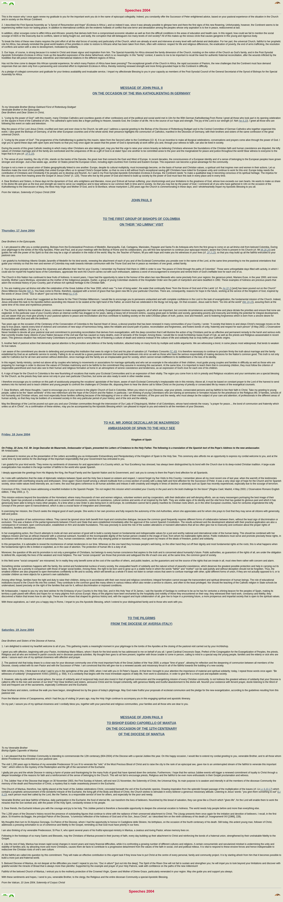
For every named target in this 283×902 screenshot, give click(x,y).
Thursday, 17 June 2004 (18, 230)
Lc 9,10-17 (266, 789)
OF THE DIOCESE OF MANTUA (141, 734)
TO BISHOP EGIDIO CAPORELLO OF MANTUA (141, 723)
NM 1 (30, 291)
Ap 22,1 (227, 288)
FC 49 (173, 351)
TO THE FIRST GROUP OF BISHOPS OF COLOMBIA (141, 219)
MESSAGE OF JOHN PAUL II (141, 88)
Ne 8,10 (243, 120)
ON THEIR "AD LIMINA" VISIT (141, 224)
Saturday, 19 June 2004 (18, 629)
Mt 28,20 (265, 249)
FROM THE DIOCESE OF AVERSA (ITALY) (141, 623)
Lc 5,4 (73, 293)
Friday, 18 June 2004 (16, 434)
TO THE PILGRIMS (141, 618)
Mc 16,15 (248, 302)
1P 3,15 (29, 153)
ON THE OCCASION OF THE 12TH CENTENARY (141, 728)
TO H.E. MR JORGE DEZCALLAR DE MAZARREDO (141, 422)
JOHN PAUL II (141, 200)
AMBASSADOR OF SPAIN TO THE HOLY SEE (141, 428)
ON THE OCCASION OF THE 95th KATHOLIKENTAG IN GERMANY (142, 93)
